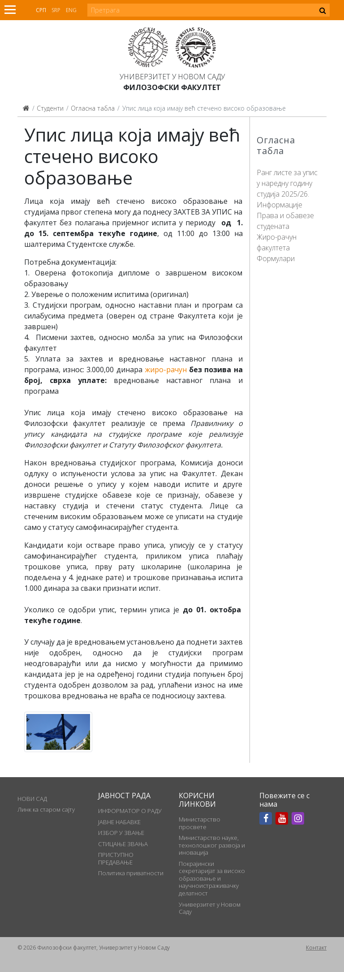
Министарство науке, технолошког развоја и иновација (212, 845)
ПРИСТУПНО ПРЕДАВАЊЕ (115, 858)
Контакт (316, 947)
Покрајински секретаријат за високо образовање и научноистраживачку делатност (212, 878)
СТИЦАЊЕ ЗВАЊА (123, 844)
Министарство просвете (199, 822)
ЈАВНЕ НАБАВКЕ (119, 822)
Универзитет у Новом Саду (172, 77)
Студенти (50, 108)
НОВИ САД (32, 799)
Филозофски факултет (172, 87)
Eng (71, 10)
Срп (41, 10)
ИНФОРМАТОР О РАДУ (130, 811)
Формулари (276, 258)
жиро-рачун (166, 369)
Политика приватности (130, 873)
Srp (56, 10)
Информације (279, 205)
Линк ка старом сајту (46, 809)
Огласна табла (93, 108)
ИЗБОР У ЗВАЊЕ (121, 833)
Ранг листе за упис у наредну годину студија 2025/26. (287, 183)
